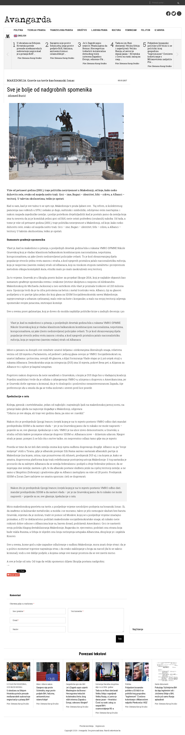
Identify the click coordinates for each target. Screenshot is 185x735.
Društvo (82, 30)
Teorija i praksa (36, 30)
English (20, 36)
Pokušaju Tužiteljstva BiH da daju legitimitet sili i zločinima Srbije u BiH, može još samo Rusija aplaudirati (166, 693)
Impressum (100, 726)
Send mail (13, 575)
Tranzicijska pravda (61, 30)
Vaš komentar (77, 611)
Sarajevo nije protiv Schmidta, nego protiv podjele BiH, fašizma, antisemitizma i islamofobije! (45, 693)
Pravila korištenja (86, 726)
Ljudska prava (99, 30)
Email (16, 620)
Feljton (145, 30)
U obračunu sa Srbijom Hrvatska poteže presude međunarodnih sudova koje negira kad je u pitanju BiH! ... (29, 48)
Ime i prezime (18, 611)
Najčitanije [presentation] (137, 629)
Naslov (15, 629)
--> (8, 565)
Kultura (116, 30)
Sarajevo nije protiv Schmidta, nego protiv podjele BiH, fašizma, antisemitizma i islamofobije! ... (62, 48)
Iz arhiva (159, 30)
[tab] (138, 629)
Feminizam (131, 30)
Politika (18, 30)
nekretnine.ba (115, 730)
